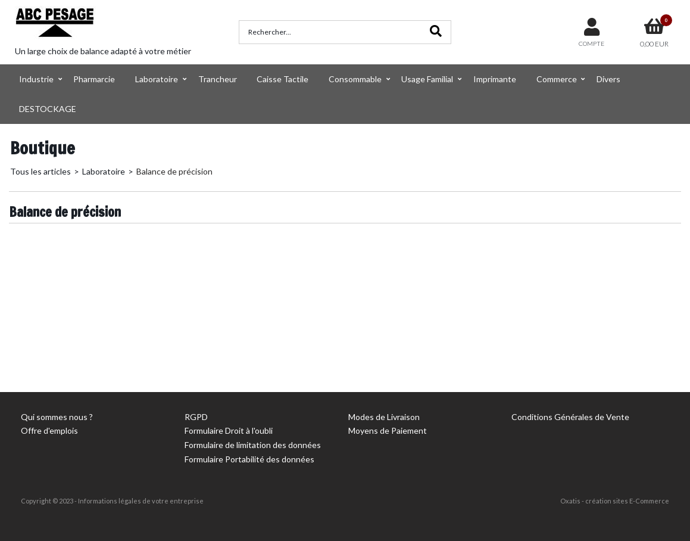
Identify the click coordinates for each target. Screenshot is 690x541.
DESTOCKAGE (47, 109)
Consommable (355, 79)
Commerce (556, 79)
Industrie (36, 79)
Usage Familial (427, 79)
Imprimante (494, 79)
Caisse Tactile (282, 79)
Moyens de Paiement (387, 430)
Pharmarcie (94, 79)
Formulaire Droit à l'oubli (229, 430)
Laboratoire (156, 79)
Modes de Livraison (384, 417)
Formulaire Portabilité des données (249, 459)
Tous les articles (40, 171)
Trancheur (217, 79)
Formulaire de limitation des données (253, 445)
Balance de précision (174, 171)
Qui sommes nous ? (57, 417)
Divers (608, 79)
